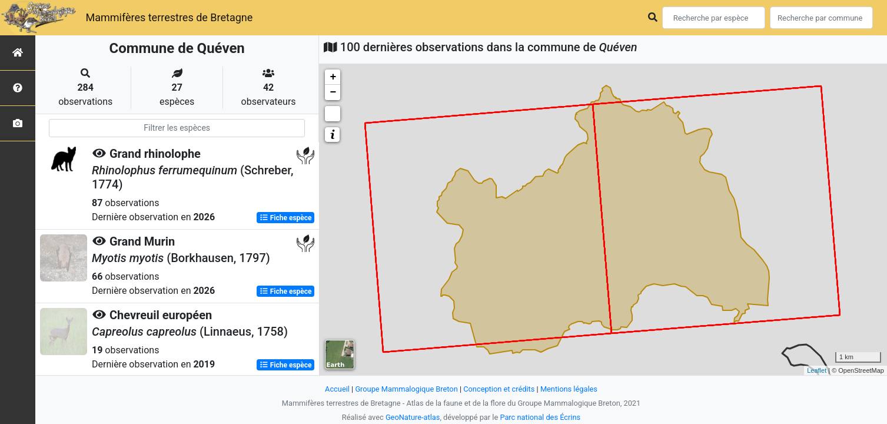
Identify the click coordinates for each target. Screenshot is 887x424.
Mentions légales (568, 389)
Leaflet (816, 370)
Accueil (337, 389)
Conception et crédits (498, 389)
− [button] (333, 92)
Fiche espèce (286, 218)
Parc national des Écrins (540, 417)
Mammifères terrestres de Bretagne (169, 17)
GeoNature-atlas (413, 417)
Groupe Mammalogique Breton (406, 389)
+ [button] (333, 77)
